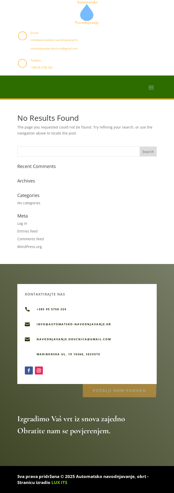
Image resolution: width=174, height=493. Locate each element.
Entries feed (27, 231)
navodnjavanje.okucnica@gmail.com (54, 48)
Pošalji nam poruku (119, 390)
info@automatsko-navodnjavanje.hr (54, 40)
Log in (22, 223)
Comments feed (30, 238)
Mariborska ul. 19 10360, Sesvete (68, 354)
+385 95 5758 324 (41, 67)
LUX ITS (59, 482)
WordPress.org (29, 246)
